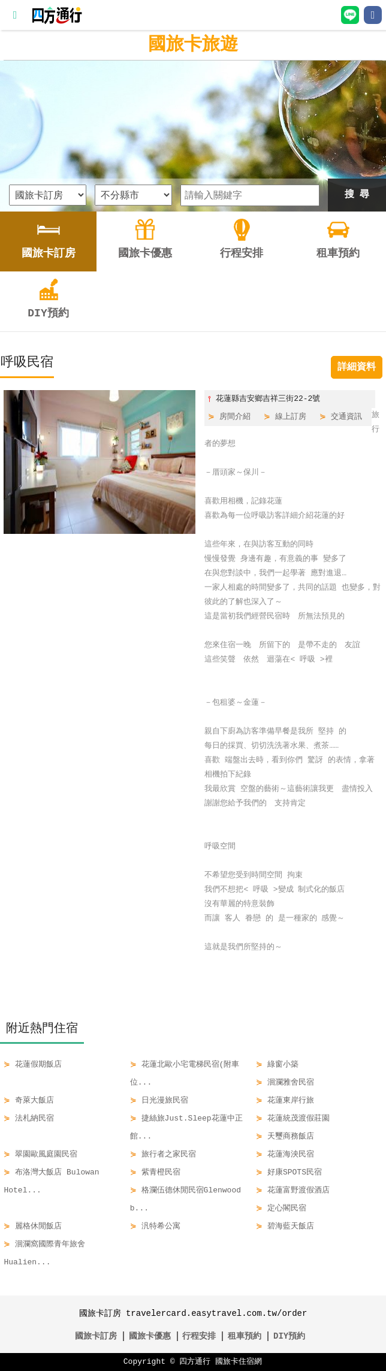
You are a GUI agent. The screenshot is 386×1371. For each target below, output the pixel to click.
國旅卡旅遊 (193, 44)
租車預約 (244, 1336)
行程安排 (199, 1336)
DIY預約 (289, 1336)
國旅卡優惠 (150, 1336)
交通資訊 (346, 417)
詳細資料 (356, 367)
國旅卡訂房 (96, 1336)
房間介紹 (235, 417)
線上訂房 (290, 417)
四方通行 (194, 1362)
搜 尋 (357, 194)
